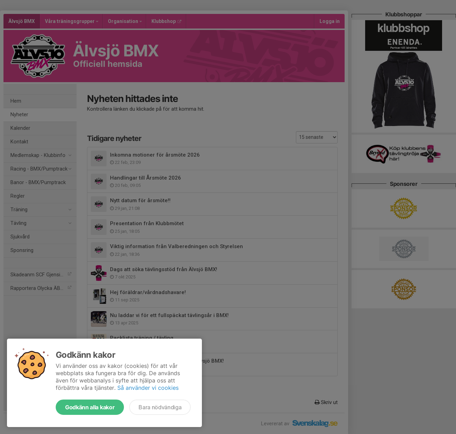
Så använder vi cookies (148, 387)
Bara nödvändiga (160, 407)
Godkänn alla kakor (90, 407)
